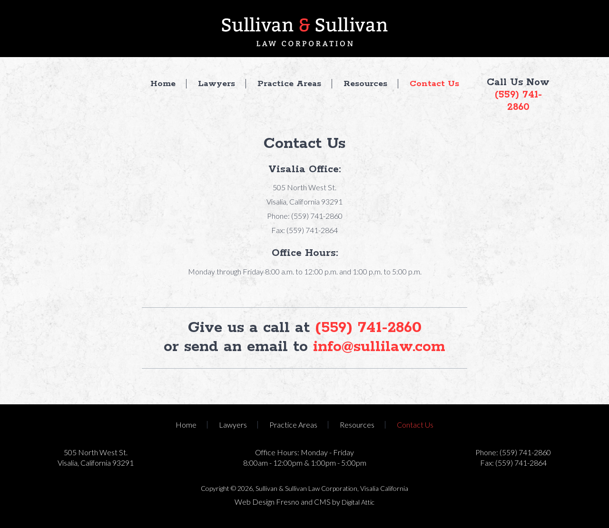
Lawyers (216, 83)
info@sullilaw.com (379, 347)
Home (163, 83)
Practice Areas (289, 83)
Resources (365, 83)
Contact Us (434, 83)
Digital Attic (358, 502)
